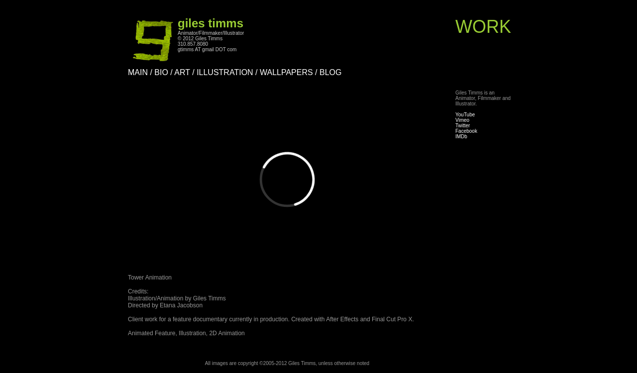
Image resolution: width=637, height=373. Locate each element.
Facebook (466, 131)
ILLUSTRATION (225, 72)
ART (182, 72)
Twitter (462, 125)
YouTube (465, 114)
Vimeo (462, 120)
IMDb (461, 136)
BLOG (330, 72)
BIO (161, 72)
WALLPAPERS (286, 72)
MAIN (138, 72)
